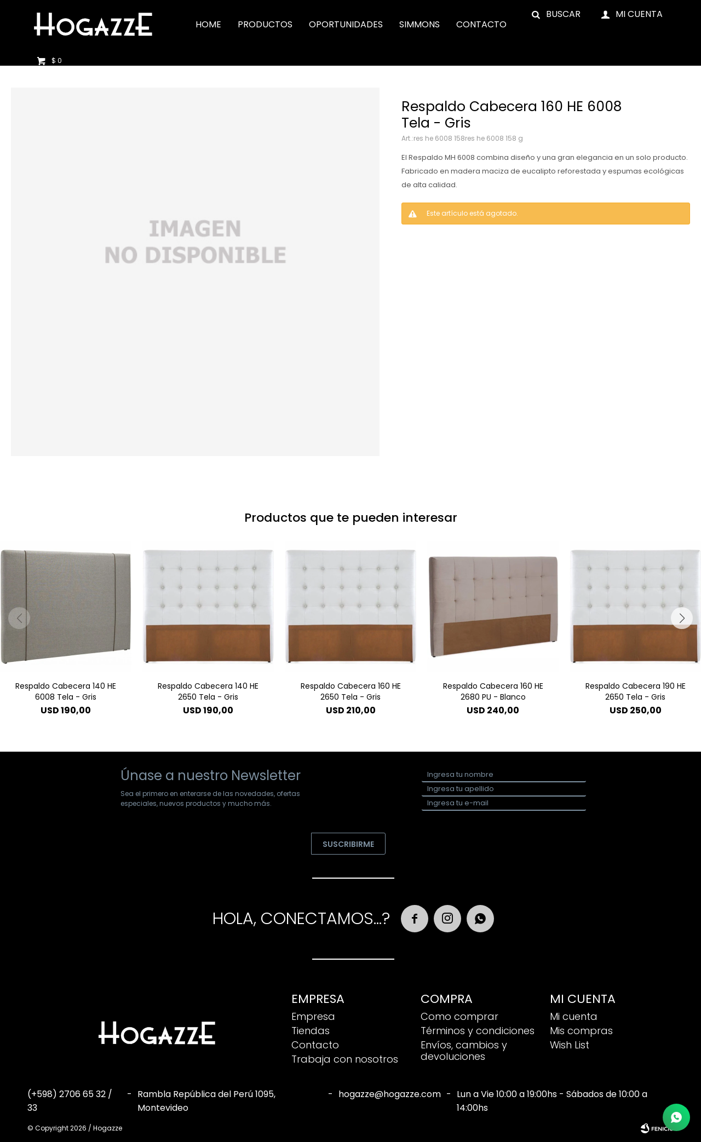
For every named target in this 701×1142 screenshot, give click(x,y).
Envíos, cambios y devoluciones (464, 1050)
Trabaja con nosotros (344, 1059)
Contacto (481, 24)
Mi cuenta (573, 1016)
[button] (682, 618)
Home (208, 24)
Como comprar (459, 1016)
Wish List (569, 1045)
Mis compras (581, 1030)
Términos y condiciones (478, 1030)
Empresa (313, 1016)
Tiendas (310, 1030)
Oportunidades (346, 24)
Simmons (419, 24)
